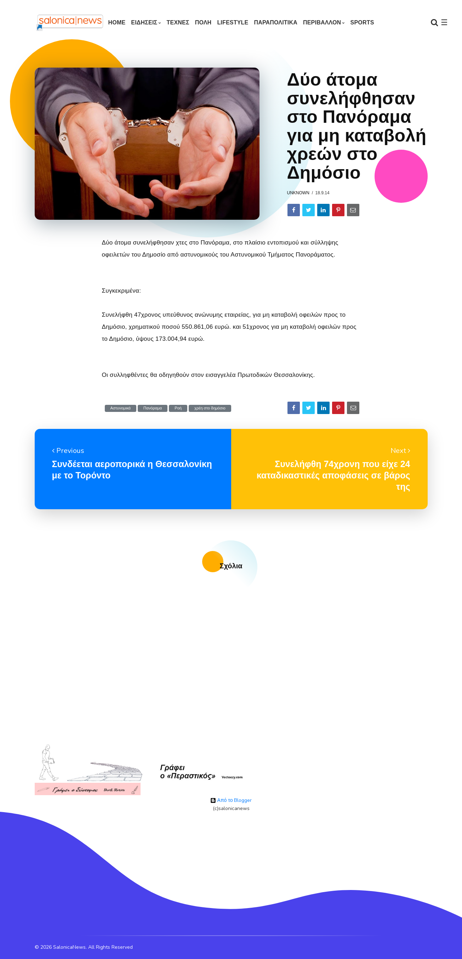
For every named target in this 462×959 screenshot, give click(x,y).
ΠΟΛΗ (203, 22)
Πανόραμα (152, 408)
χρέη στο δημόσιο (210, 408)
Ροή (178, 408)
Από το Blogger (231, 800)
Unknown (298, 192)
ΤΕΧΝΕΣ (178, 22)
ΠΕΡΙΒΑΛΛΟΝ (322, 22)
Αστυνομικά (120, 408)
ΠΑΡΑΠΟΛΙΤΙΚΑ (275, 22)
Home (117, 22)
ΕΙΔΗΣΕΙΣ (144, 22)
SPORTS (362, 22)
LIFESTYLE (232, 22)
